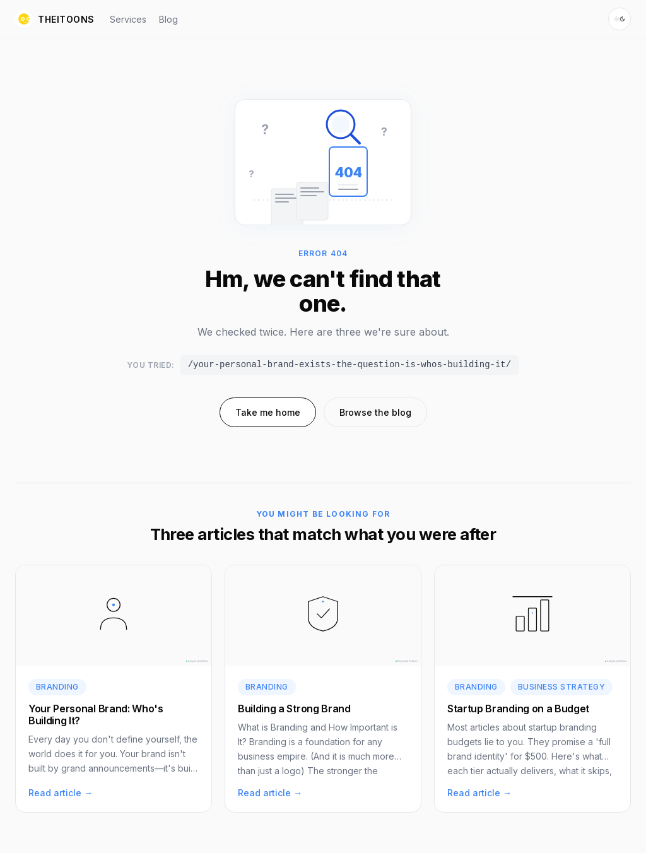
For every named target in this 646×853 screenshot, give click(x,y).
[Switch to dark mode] (619, 19)
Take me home (267, 412)
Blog (168, 19)
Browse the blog (375, 412)
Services (128, 19)
